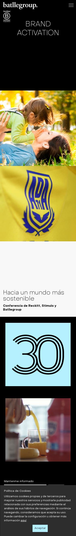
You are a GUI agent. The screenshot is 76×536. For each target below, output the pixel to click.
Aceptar (40, 528)
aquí (23, 520)
